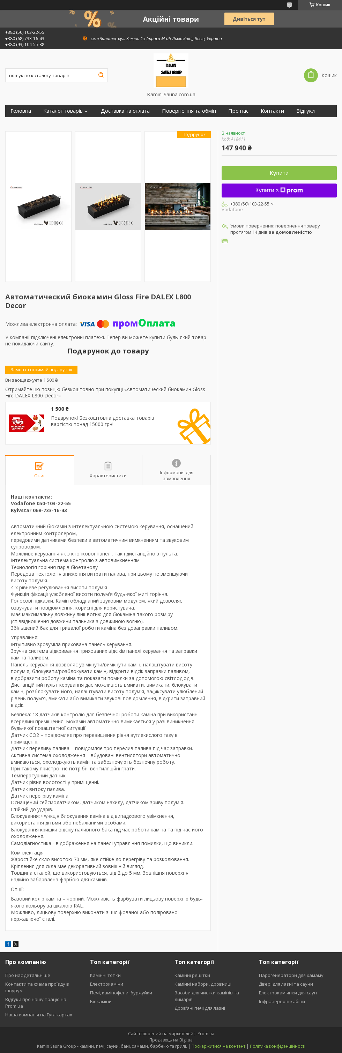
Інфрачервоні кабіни (282, 1001)
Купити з (279, 190)
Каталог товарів (63, 110)
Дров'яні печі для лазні (199, 1008)
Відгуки (305, 110)
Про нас (238, 110)
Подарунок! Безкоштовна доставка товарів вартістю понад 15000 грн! (102, 421)
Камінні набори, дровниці (202, 984)
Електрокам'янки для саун (288, 992)
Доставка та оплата (125, 110)
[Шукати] (101, 75)
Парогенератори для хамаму (291, 975)
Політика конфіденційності (277, 1046)
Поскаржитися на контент (218, 1046)
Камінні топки (105, 975)
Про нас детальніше (27, 975)
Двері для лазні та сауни (286, 984)
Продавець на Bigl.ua (171, 1040)
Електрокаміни (106, 984)
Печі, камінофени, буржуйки (121, 992)
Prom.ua (206, 1034)
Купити (279, 173)
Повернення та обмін (189, 110)
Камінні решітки (192, 975)
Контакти (272, 110)
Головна (20, 110)
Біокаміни (101, 1001)
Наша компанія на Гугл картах (38, 1014)
